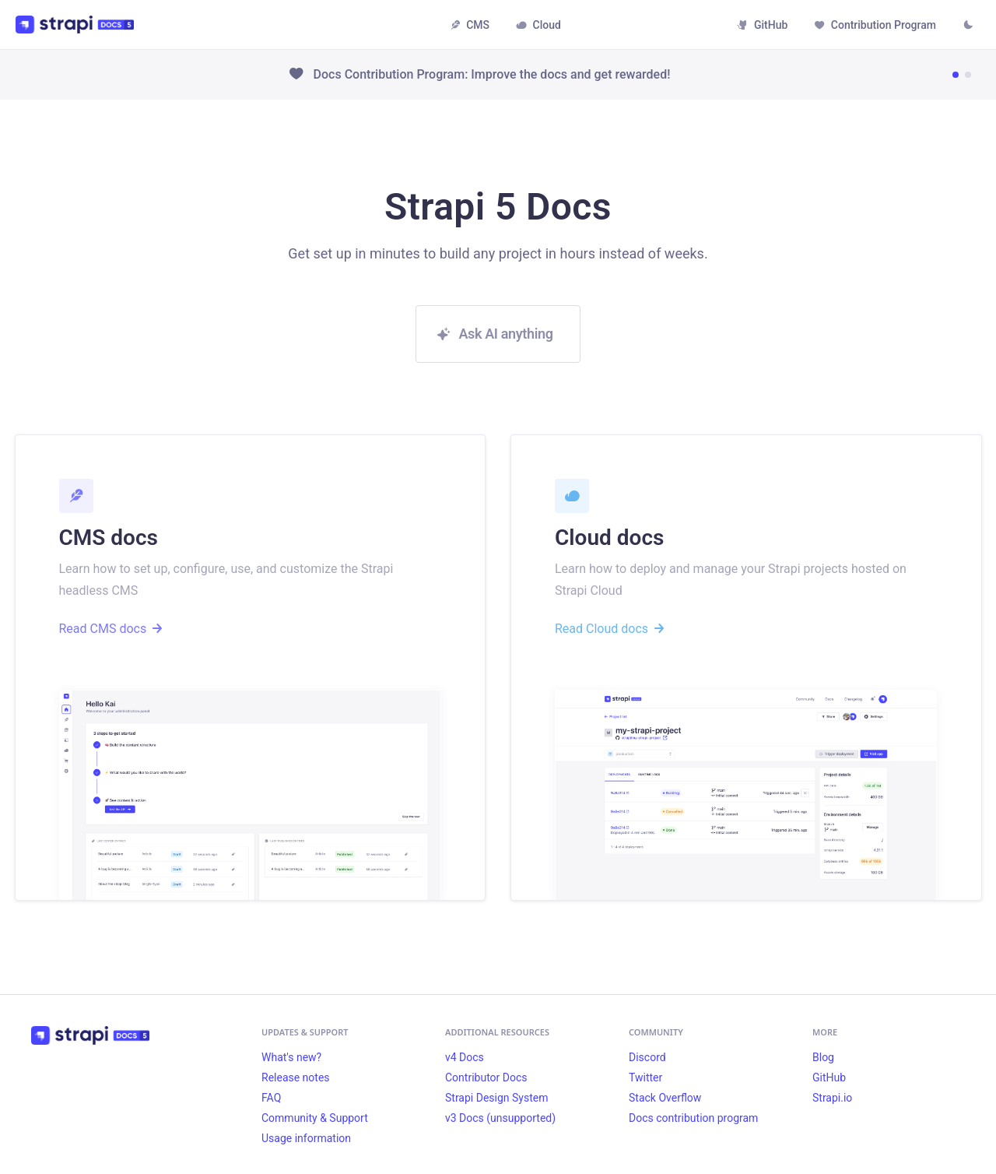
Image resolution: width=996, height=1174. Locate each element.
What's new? (291, 1057)
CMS (469, 25)
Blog (823, 1057)
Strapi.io (832, 1097)
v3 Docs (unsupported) (500, 1118)
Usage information (306, 1138)
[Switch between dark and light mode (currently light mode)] (968, 26)
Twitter (645, 1077)
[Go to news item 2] (968, 75)
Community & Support (314, 1118)
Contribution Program (875, 25)
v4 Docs (464, 1057)
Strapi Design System (496, 1097)
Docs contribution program (693, 1118)
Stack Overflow (665, 1097)
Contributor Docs (486, 1077)
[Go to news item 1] (955, 75)
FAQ (271, 1097)
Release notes (295, 1077)
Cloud (538, 25)
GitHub (762, 25)
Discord (647, 1057)
